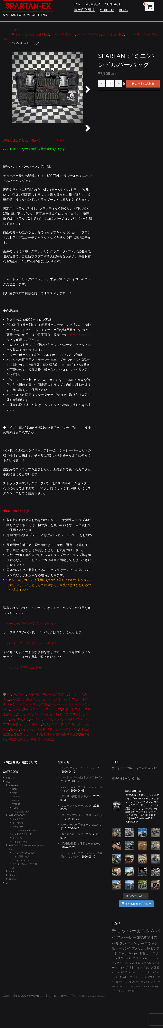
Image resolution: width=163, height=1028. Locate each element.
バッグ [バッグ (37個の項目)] (131, 984)
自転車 (18, 765)
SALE (11, 897)
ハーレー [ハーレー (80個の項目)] (128, 963)
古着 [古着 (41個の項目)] (142, 979)
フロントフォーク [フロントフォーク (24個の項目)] (131, 1008)
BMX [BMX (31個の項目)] (114, 993)
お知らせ (107, 10)
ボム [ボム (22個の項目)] (128, 1012)
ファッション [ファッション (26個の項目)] (140, 1003)
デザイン (75, 740)
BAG (14, 815)
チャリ (11, 740)
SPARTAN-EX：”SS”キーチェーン (81, 869)
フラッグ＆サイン (21, 867)
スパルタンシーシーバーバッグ (80, 794)
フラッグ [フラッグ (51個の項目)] (151, 969)
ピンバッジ (17, 864)
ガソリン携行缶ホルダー (24, 693)
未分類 (9, 908)
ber (14, 720)
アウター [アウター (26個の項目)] (152, 1003)
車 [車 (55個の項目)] (129, 969)
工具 (39, 760)
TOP (77, 4)
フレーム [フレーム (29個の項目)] (130, 998)
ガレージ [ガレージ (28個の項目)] (127, 1003)
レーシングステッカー (26, 856)
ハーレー (36, 745)
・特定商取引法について (20, 788)
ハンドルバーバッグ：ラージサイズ (32, 669)
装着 (34, 765)
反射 (82, 755)
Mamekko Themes (95, 1022)
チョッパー (24, 740)
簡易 (10, 765)
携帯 (59, 760)
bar (9, 720)
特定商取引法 (84, 10)
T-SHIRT (16, 830)
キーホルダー (18, 848)
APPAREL (13, 811)
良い (27, 765)
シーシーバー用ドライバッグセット (32, 649)
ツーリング (41, 740)
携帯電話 (69, 760)
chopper (32, 720)
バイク (48, 745)
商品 (8, 807)
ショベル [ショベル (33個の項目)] (146, 988)
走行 (40, 765)
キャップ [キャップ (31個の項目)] (123, 993)
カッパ (47, 725)
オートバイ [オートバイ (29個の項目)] (118, 998)
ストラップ (53, 735)
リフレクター (55, 755)
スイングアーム (34, 735)
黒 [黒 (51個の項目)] (113, 974)
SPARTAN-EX (28, 6)
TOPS (15, 834)
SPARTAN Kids (126, 804)
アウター (61, 720)
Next (86, 88)
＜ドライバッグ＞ (78, 361)
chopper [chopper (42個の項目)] (133, 979)
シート (73, 730)
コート (27, 730)
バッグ (57, 745)
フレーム (82, 745)
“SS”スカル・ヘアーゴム (76, 860)
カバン (57, 725)
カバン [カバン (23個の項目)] (122, 1012)
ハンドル (69, 745)
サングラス (40, 730)
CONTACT (113, 4)
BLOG (123, 10)
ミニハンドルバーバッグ (76, 831)
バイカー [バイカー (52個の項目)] (137, 969)
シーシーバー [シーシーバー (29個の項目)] (143, 998)
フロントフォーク (15, 750)
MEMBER (92, 4)
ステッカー (17, 852)
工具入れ (49, 760)
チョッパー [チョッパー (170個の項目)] (124, 956)
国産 (10, 760)
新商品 (12, 905)
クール (80, 725)
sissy (50, 720)
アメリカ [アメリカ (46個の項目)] (138, 974)
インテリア (17, 845)
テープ (64, 740)
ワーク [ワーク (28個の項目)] (118, 1003)
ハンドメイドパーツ (22, 886)
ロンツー (72, 755)
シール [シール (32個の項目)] (156, 988)
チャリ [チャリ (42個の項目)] (122, 979)
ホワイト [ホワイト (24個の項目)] (145, 1008)
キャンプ (68, 725)
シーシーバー (58, 730)
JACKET (16, 822)
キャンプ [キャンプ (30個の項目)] (140, 993)
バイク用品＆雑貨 (21, 882)
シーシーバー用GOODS (23, 879)
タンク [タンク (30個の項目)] (149, 993)
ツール (54, 740)
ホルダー (35, 750)
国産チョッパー (24, 760)
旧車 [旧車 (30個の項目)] (131, 993)
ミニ (67, 750)
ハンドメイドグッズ (22, 860)
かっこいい (17, 725)
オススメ (13, 901)
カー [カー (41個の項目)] (149, 979)
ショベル (16, 735)
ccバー (21, 720)
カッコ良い (34, 725)
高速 (51, 765)
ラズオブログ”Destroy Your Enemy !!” (134, 794)
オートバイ (75, 720)
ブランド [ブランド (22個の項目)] (145, 1012)
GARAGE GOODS (17, 841)
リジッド (39, 755)
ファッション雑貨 (21, 837)
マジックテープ (53, 750)
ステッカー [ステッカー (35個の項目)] (143, 984)
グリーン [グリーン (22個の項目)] (135, 1012)
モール (14, 755)
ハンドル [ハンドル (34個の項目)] (135, 988)
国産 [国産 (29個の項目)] (156, 993)
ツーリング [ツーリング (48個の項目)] (123, 974)
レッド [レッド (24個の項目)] (154, 1008)
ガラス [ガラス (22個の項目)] (131, 1017)
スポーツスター (73, 735)
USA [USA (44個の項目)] (147, 974)
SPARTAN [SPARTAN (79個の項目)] (145, 963)
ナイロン (16, 745)
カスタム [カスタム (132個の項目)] (146, 956)
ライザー (26, 755)
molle (42, 720)
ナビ (26, 745)
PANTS (15, 826)
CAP (14, 819)
